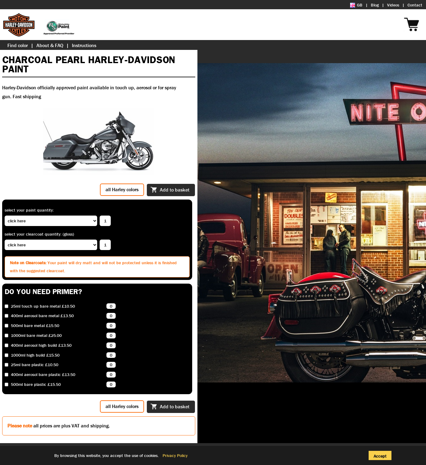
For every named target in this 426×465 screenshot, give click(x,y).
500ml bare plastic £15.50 (36, 384)
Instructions (84, 45)
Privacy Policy (175, 455)
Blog (375, 5)
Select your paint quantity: (29, 210)
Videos (393, 5)
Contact (414, 5)
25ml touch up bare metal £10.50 (43, 306)
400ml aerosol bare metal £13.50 (42, 315)
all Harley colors (122, 189)
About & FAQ (49, 45)
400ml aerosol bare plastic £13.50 (43, 374)
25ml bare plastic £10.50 (34, 364)
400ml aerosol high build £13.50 (41, 345)
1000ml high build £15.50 (35, 355)
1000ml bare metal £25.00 (36, 335)
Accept (380, 456)
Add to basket (170, 190)
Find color (17, 45)
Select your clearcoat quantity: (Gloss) (39, 234)
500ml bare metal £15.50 (35, 325)
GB (356, 5)
